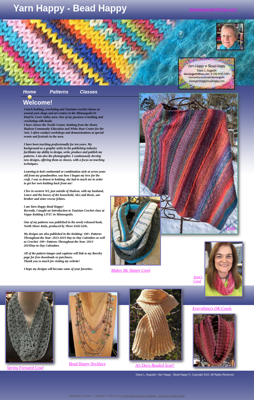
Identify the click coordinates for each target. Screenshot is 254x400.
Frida (230, 228)
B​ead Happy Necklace (87, 364)
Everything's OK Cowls (212, 308)
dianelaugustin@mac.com (213, 9)
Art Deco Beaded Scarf (155, 365)
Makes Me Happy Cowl (130, 270)
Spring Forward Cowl (25, 367)
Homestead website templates (139, 396)
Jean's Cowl (197, 279)
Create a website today (171, 396)
